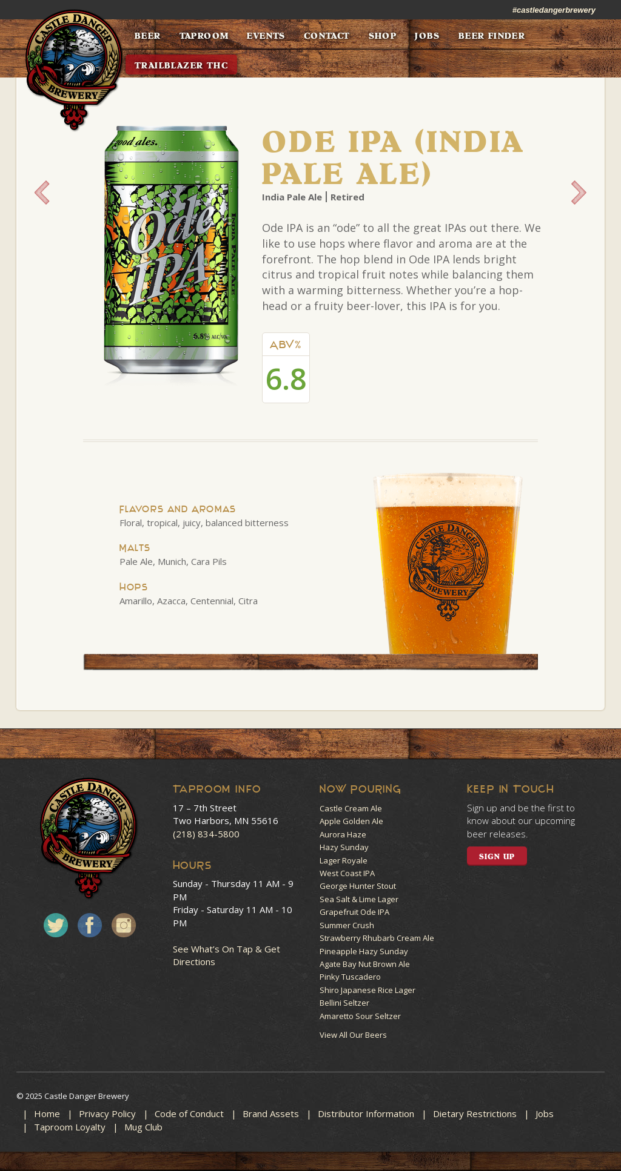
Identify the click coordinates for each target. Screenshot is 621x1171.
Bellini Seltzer (344, 1002)
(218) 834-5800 (206, 834)
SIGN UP (497, 857)
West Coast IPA (347, 873)
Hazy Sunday (344, 847)
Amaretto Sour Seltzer (360, 1016)
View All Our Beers (353, 1034)
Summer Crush (347, 925)
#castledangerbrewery (554, 10)
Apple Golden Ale (351, 821)
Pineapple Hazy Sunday (364, 951)
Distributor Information (366, 1113)
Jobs (544, 1113)
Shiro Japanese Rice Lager (367, 990)
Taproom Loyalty (70, 1127)
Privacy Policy (107, 1113)
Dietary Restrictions (475, 1113)
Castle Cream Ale (351, 808)
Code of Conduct (189, 1113)
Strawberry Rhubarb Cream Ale (377, 937)
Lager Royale (344, 860)
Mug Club (143, 1127)
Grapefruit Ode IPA (354, 911)
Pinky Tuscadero (350, 976)
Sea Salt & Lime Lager (359, 899)
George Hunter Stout (358, 885)
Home (47, 1113)
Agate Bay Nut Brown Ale (365, 963)
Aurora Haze (343, 834)
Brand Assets (271, 1113)
